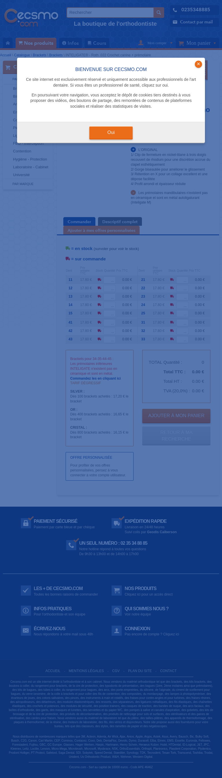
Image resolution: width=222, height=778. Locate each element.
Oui (111, 132)
